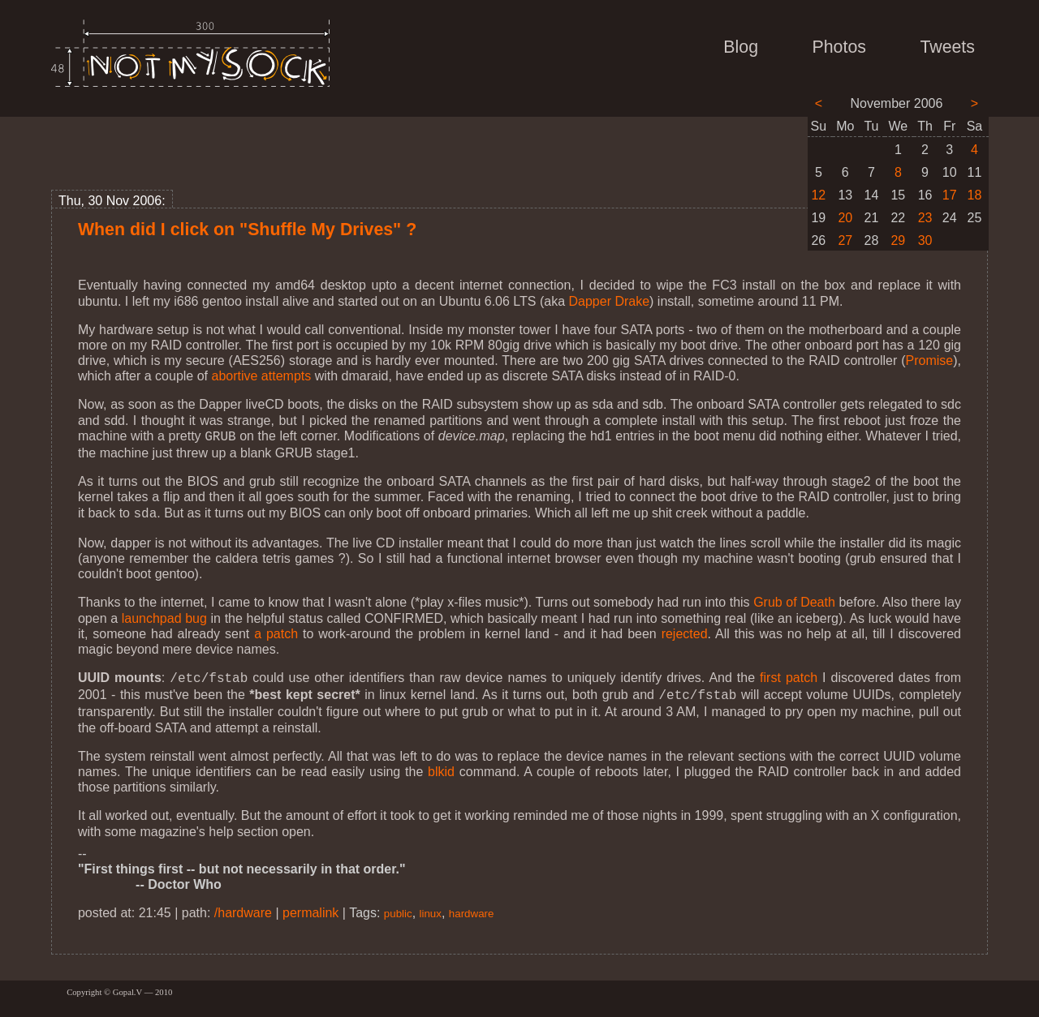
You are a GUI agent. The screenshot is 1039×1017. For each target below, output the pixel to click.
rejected (685, 630)
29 (897, 240)
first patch (788, 674)
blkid (441, 765)
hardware (471, 907)
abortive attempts (262, 376)
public (398, 907)
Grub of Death (794, 599)
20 (845, 218)
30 (925, 240)
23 (925, 218)
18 (975, 195)
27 (845, 240)
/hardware (243, 906)
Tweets (947, 47)
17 (949, 195)
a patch (276, 630)
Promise (930, 360)
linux (431, 907)
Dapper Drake (608, 301)
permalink (310, 906)
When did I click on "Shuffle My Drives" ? (247, 229)
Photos (839, 47)
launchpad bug (164, 615)
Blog (740, 47)
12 (818, 195)
